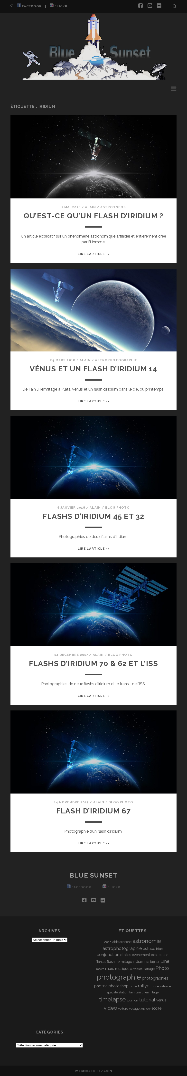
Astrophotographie (116, 360)
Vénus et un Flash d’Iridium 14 (93, 369)
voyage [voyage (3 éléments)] (134, 1008)
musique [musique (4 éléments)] (122, 968)
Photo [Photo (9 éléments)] (162, 968)
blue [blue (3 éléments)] (159, 949)
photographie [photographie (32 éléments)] (119, 977)
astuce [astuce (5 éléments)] (149, 948)
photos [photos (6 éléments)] (101, 985)
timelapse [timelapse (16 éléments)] (112, 999)
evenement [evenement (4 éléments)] (141, 955)
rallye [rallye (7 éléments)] (144, 985)
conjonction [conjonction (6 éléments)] (108, 954)
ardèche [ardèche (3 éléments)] (125, 942)
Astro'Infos (112, 207)
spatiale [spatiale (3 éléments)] (112, 992)
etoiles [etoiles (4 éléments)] (125, 955)
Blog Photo (117, 507)
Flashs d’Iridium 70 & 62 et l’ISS (93, 663)
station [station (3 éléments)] (123, 992)
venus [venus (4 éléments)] (161, 1000)
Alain (90, 207)
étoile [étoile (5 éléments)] (156, 1008)
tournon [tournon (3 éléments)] (132, 1000)
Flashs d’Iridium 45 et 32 (93, 516)
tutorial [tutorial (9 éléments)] (147, 1000)
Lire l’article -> (94, 254)
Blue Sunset (93, 875)
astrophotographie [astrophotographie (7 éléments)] (122, 948)
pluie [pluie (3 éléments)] (133, 986)
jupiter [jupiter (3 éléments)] (154, 962)
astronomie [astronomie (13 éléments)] (146, 941)
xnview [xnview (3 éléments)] (145, 1008)
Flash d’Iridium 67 (93, 811)
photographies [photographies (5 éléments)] (155, 978)
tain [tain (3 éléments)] (132, 992)
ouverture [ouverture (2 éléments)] (136, 968)
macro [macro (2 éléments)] (100, 968)
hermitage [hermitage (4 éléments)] (124, 961)
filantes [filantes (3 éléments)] (101, 962)
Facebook (29, 5)
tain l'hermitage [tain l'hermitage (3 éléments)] (147, 992)
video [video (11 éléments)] (110, 1008)
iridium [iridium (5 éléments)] (139, 961)
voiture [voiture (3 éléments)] (123, 1008)
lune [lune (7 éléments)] (164, 961)
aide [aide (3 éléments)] (115, 942)
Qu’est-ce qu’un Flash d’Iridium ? (94, 216)
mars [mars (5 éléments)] (109, 968)
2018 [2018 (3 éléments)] (108, 942)
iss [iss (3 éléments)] (147, 962)
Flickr (58, 5)
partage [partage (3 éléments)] (149, 969)
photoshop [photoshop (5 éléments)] (119, 986)
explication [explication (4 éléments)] (159, 955)
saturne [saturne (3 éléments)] (165, 986)
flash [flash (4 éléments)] (111, 961)
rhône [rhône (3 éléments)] (154, 986)
